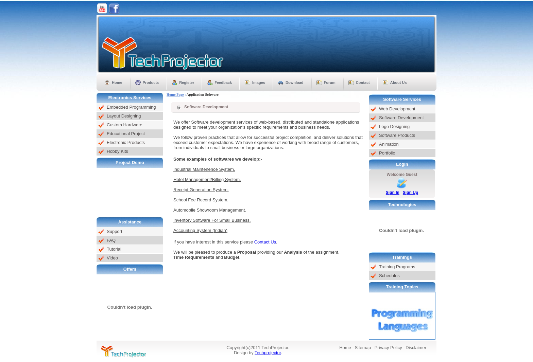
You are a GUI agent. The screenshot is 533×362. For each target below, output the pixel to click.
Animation (389, 144)
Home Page (175, 94)
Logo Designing (394, 126)
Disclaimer (416, 347)
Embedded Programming (131, 107)
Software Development (401, 117)
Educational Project (126, 133)
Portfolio (387, 153)
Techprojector (268, 352)
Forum (330, 82)
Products (151, 82)
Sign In (392, 192)
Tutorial (114, 249)
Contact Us (265, 242)
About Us (398, 82)
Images (258, 82)
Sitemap (363, 347)
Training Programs (397, 266)
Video (112, 257)
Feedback (223, 82)
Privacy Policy (388, 347)
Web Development (397, 108)
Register (186, 82)
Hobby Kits (117, 151)
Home (117, 82)
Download (295, 82)
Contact (363, 82)
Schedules (389, 275)
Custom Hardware (124, 124)
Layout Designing (124, 116)
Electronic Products (126, 142)
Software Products (397, 135)
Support (114, 231)
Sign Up (410, 192)
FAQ (111, 240)
